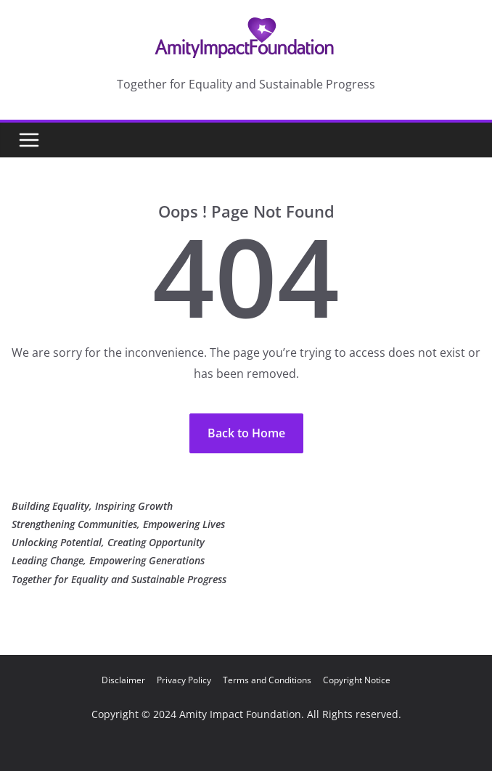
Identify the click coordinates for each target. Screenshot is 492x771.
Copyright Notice (356, 680)
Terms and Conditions (267, 680)
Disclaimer (123, 680)
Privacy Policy (184, 680)
